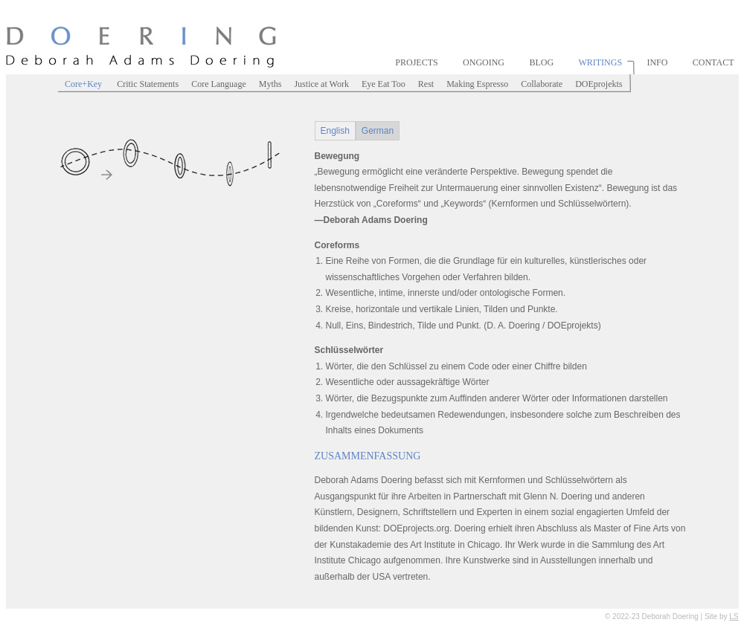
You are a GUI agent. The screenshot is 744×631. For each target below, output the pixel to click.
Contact (713, 62)
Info (657, 62)
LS (733, 616)
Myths (270, 84)
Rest (426, 84)
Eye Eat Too (383, 84)
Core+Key (84, 84)
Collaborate (541, 84)
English (335, 131)
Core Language (218, 84)
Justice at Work (321, 84)
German (378, 131)
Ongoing (483, 62)
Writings (600, 62)
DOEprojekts (598, 84)
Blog (541, 62)
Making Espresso (477, 84)
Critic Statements (148, 84)
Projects (416, 62)
